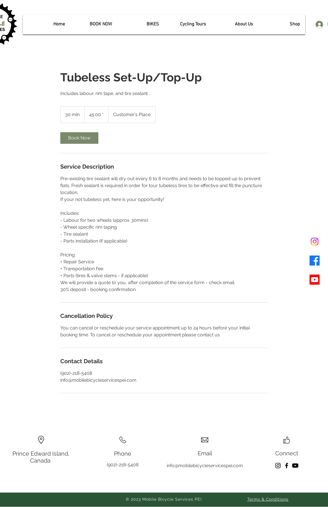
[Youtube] (315, 280)
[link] (79, 138)
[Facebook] (315, 261)
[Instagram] (315, 241)
